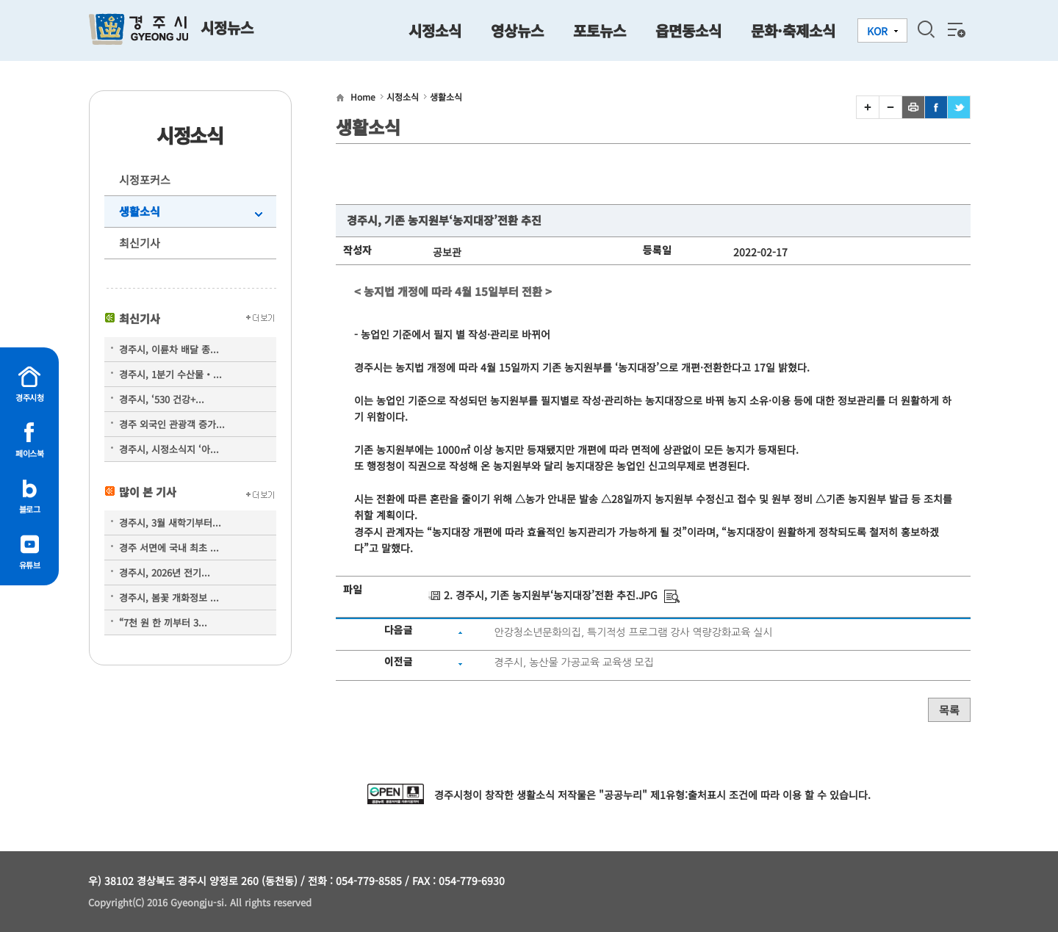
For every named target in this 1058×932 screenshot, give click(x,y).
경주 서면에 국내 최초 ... (169, 547)
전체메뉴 (955, 29)
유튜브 (29, 565)
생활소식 (139, 211)
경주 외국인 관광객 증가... (172, 424)
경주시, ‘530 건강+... (161, 399)
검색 (926, 29)
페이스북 (29, 453)
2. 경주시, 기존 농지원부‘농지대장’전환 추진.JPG (551, 595)
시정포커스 (144, 179)
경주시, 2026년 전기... (164, 572)
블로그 (29, 509)
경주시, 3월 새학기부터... (170, 523)
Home (362, 96)
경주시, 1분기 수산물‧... (170, 374)
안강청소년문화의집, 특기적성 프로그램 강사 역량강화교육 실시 (633, 632)
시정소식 (402, 96)
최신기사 (139, 242)
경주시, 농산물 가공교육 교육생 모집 (573, 662)
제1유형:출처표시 (688, 794)
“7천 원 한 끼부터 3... (163, 622)
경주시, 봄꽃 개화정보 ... (169, 597)
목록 (949, 710)
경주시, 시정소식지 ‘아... (169, 449)
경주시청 (29, 397)
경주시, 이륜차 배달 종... (169, 349)
